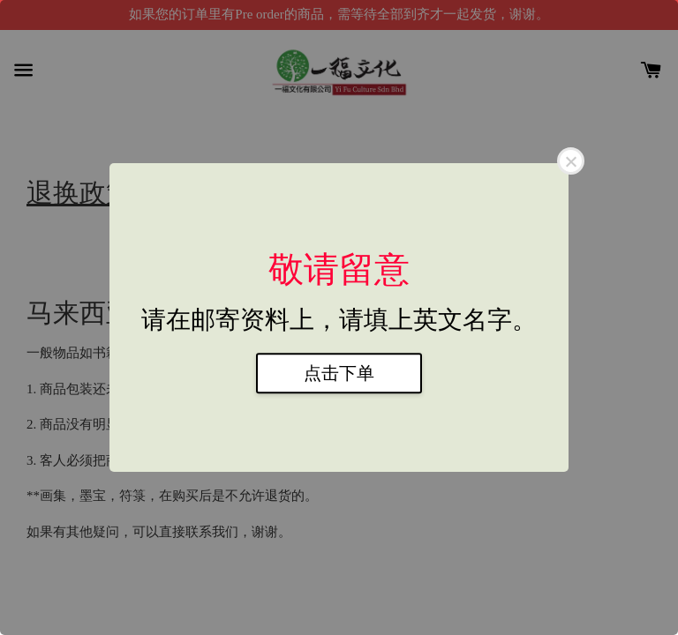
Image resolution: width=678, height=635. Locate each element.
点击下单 (339, 373)
